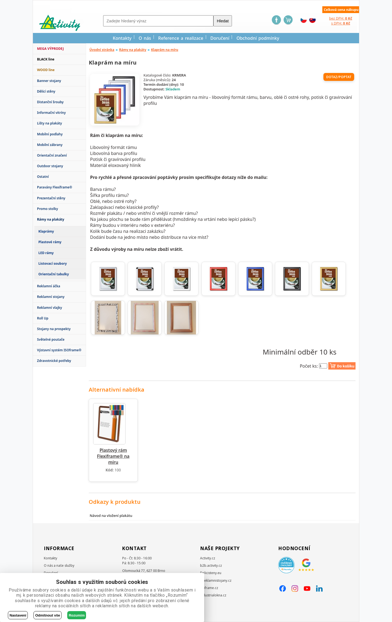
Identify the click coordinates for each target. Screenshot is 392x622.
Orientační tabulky (53, 274)
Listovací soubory (52, 263)
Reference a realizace (180, 38)
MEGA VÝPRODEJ (50, 48)
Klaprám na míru (164, 49)
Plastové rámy (50, 242)
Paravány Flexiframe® (54, 187)
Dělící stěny (46, 91)
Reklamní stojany (51, 296)
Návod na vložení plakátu (111, 515)
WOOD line (46, 70)
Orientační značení (52, 155)
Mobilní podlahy (50, 134)
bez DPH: (340, 18)
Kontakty (122, 38)
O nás (145, 38)
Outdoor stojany (50, 166)
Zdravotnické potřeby (54, 360)
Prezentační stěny (51, 198)
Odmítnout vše (47, 615)
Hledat (222, 21)
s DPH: (340, 23)
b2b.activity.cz (211, 565)
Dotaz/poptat (338, 77)
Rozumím (77, 615)
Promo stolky (47, 208)
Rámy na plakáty (132, 49)
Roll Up (42, 318)
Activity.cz (207, 558)
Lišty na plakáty (49, 123)
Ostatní (43, 176)
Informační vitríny (51, 112)
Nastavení (18, 615)
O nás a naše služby (59, 565)
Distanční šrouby (50, 102)
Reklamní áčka (48, 286)
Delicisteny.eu (210, 573)
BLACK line (45, 59)
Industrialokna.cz (213, 595)
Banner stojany (49, 80)
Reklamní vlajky (49, 307)
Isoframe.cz (209, 588)
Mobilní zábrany (50, 144)
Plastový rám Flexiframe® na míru (113, 456)
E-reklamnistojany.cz (215, 580)
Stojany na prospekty (54, 329)
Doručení (219, 38)
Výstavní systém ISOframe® (59, 350)
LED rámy (46, 253)
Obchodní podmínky (258, 38)
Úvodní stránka (102, 49)
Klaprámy (46, 231)
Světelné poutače (51, 339)
